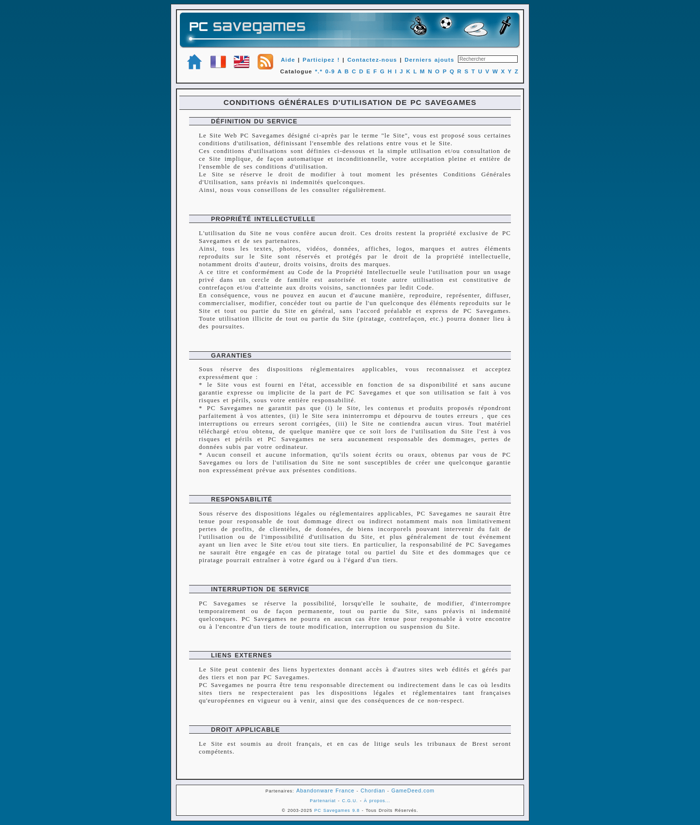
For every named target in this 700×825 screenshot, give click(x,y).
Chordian (373, 790)
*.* (319, 71)
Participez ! (321, 60)
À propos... (377, 800)
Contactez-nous (372, 60)
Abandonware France (325, 790)
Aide (288, 60)
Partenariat (323, 800)
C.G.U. (350, 800)
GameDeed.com (413, 790)
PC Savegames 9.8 (337, 810)
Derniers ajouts (429, 60)
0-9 (330, 71)
